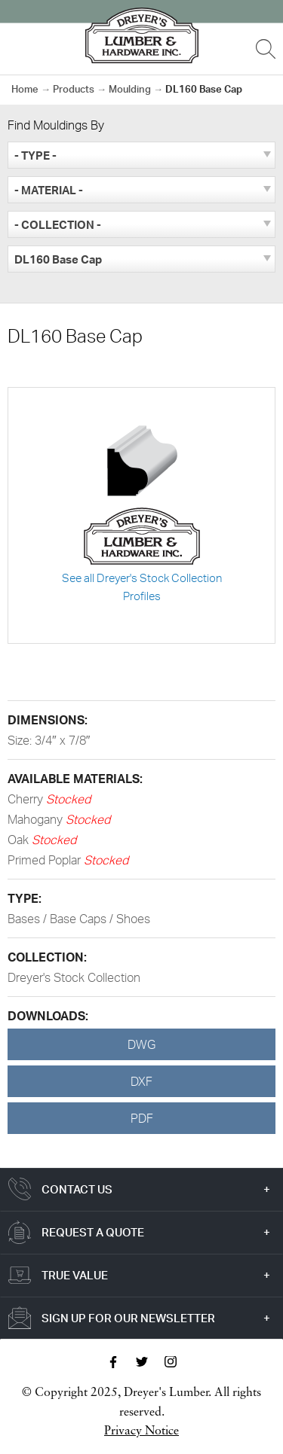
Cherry (27, 798)
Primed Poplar (46, 859)
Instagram (171, 1362)
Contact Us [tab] (77, 1189)
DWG (141, 1044)
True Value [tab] (75, 1275)
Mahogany (37, 819)
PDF (142, 1118)
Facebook (113, 1362)
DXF (141, 1081)
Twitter (142, 1362)
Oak (20, 839)
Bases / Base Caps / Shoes (79, 918)
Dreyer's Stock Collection (74, 977)
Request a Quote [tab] (93, 1232)
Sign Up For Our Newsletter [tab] (128, 1318)
